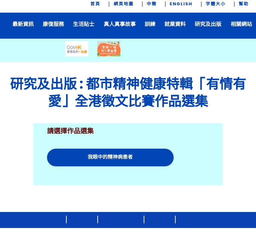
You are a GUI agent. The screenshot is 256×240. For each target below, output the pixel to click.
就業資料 (175, 24)
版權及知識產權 (121, 220)
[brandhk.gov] (206, 199)
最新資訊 (23, 24)
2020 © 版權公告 (42, 220)
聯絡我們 (82, 220)
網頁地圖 (124, 4)
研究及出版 (208, 24)
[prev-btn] (61, 58)
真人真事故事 (120, 24)
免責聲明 (160, 220)
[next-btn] (202, 58)
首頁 (95, 4)
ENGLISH (181, 4)
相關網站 (241, 24)
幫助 (244, 4)
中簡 (152, 4)
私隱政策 (191, 220)
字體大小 (216, 4)
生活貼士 (83, 24)
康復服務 (53, 24)
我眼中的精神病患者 (110, 156)
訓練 (150, 24)
